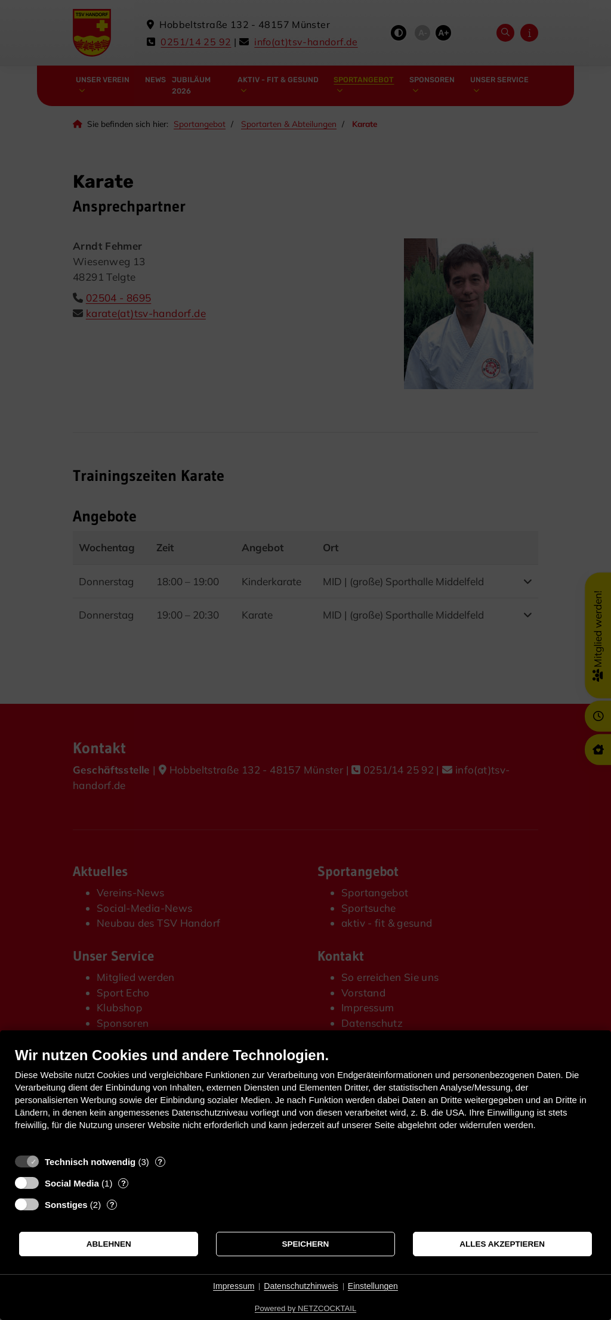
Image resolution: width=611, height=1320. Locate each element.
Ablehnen (109, 1244)
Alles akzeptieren (502, 1244)
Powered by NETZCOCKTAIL (305, 1308)
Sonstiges (66, 1205)
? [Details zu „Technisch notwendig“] (160, 1161)
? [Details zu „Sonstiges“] (112, 1204)
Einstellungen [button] (373, 1286)
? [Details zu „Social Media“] (123, 1183)
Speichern (305, 1244)
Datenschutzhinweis (301, 1286)
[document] (305, 1097)
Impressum (233, 1286)
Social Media (72, 1183)
